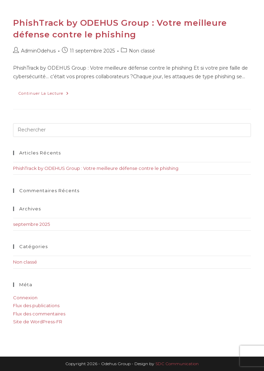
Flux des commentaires (39, 313)
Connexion (25, 297)
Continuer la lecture (46, 92)
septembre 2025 (31, 224)
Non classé (142, 51)
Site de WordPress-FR (37, 321)
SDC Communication (177, 363)
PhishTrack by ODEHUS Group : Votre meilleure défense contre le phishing (95, 168)
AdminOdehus (38, 51)
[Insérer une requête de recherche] (132, 130)
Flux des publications (36, 305)
